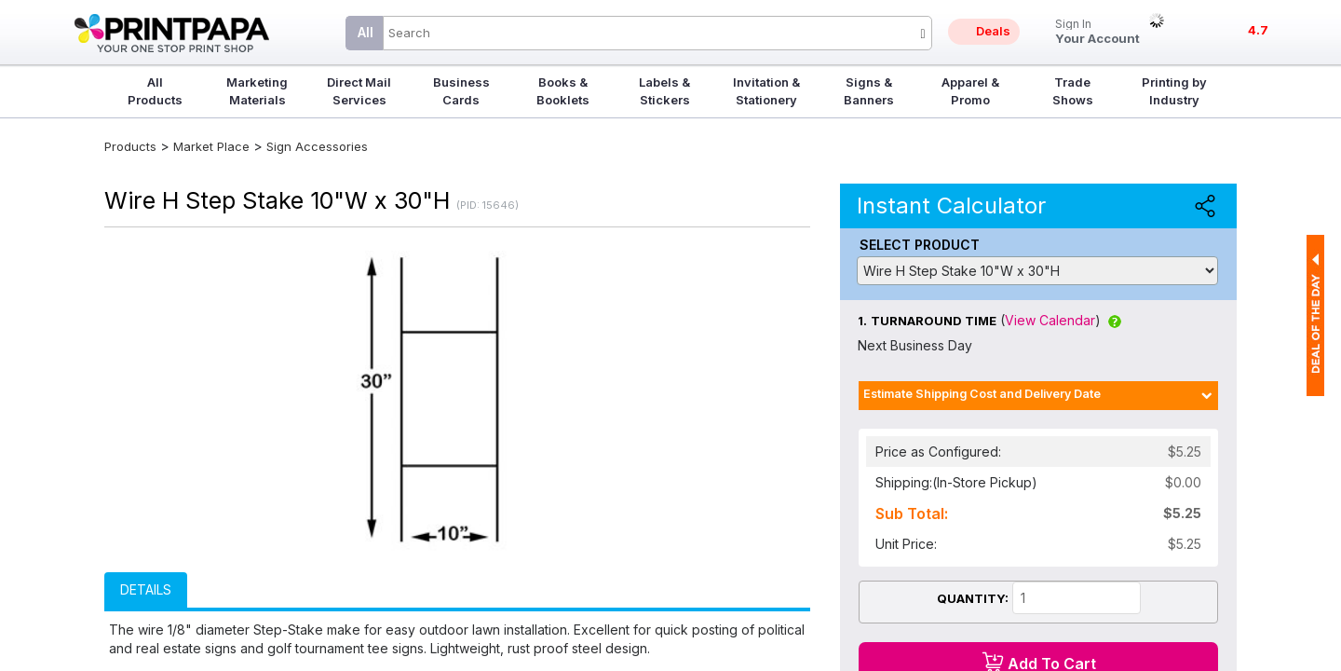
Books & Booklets (562, 91)
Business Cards (461, 91)
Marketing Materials (257, 91)
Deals (993, 30)
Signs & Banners (869, 91)
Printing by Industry (1174, 91)
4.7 (1258, 29)
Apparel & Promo (970, 91)
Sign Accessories (317, 146)
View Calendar (1050, 320)
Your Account (1097, 32)
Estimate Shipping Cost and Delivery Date (982, 394)
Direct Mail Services (359, 91)
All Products (155, 91)
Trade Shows (1072, 91)
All (365, 32)
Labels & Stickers (664, 91)
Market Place (211, 146)
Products (130, 146)
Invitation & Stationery (766, 91)
